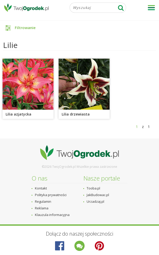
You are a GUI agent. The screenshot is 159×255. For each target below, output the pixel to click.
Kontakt (41, 188)
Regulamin (43, 201)
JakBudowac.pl (98, 195)
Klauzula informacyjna (52, 214)
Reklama (41, 208)
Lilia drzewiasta (76, 114)
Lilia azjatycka (18, 114)
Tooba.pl (93, 188)
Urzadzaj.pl (95, 201)
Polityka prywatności (51, 195)
